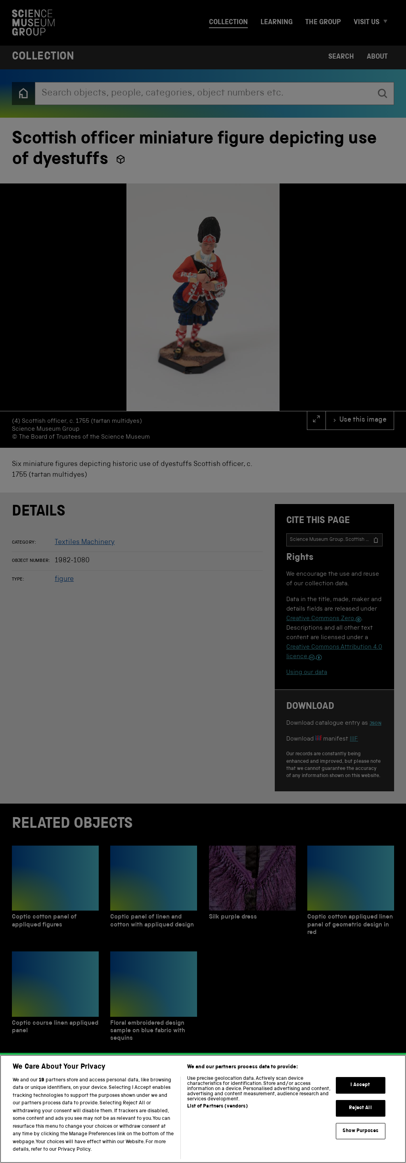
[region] (203, 1109)
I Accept (360, 1085)
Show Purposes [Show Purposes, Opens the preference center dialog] (360, 1131)
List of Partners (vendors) (217, 1106)
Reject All (360, 1108)
